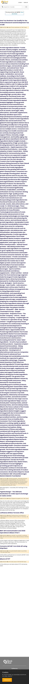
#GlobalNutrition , (22, 483)
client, (12, 561)
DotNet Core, (20, 551)
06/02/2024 (3, 515)
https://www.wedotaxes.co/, (15, 27)
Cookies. (5, 672)
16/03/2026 (3, 478)
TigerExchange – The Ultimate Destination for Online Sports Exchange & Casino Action (14, 494)
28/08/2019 (3, 551)
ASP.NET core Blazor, (22, 535)
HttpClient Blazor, (20, 536)
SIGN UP (26, 2)
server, (15, 561)
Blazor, (10, 535)
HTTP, (9, 561)
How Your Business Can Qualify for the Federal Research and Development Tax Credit (14, 23)
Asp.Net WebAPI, (13, 551)
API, (9, 551)
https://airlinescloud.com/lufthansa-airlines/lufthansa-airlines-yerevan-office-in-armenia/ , (13, 516)
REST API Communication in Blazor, (8, 536)
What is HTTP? (5, 559)
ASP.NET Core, (15, 535)
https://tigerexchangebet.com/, (16, 498)
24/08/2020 (3, 535)
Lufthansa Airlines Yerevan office (12, 513)
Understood (7, 679)
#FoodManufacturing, (5, 485)
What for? (10, 676)
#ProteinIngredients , (13, 478)
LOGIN (20, 2)
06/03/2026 (3, 498)
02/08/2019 (3, 561)
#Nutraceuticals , (13, 483)
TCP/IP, (18, 561)
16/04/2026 (3, 27)
